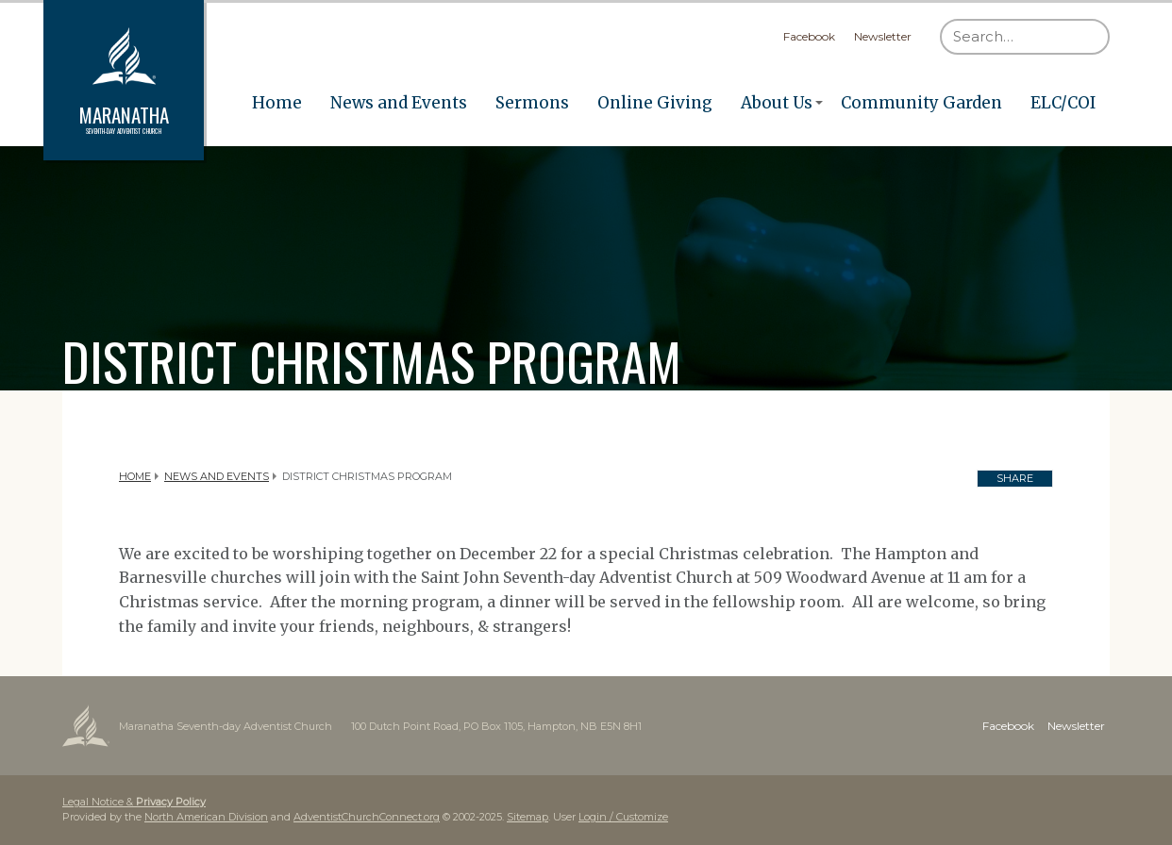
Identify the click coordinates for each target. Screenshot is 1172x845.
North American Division (206, 816)
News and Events (398, 102)
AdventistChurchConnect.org (366, 816)
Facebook (809, 36)
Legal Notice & (134, 801)
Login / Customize (623, 816)
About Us (776, 102)
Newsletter (883, 36)
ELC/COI (1063, 102)
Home (277, 102)
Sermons (532, 102)
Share (1014, 478)
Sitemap (527, 816)
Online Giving (654, 102)
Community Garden (921, 102)
